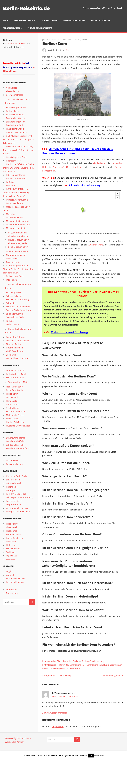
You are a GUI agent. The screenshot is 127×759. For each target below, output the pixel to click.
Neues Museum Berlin (18, 239)
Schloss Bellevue (14, 296)
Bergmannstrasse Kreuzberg (57, 675)
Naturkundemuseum (16, 255)
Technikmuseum (14, 324)
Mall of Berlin (12, 460)
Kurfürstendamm (14, 203)
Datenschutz (12, 593)
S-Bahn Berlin (12, 408)
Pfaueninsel (11, 279)
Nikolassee (11, 541)
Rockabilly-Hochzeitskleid (18, 358)
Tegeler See (11, 555)
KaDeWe (10, 182)
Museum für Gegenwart (17, 221)
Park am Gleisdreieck (16, 493)
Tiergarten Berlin (14, 501)
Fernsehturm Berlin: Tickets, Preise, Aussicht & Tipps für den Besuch (18, 150)
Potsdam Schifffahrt (15, 441)
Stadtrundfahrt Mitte (18, 382)
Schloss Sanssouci (14, 444)
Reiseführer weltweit (16, 578)
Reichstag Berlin (13, 292)
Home (5, 21)
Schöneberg (12, 303)
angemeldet (58, 726)
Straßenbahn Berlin (15, 411)
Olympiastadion (13, 262)
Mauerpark (11, 490)
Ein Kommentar (65, 39)
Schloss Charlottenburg (17, 299)
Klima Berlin (12, 401)
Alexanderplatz (95, 244)
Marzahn (10, 214)
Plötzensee (11, 545)
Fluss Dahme (12, 523)
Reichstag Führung (100, 21)
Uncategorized (81, 39)
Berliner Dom (12, 111)
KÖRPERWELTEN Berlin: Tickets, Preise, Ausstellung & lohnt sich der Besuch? (17, 193)
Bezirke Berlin (12, 397)
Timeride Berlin (13, 344)
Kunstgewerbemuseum (17, 199)
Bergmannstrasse (14, 94)
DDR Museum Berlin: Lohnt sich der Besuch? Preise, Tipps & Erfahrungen (18, 139)
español (10, 575)
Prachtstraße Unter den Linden (68, 167)
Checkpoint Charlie (15, 128)
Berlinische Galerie (15, 114)
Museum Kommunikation (18, 224)
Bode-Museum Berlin (18, 246)
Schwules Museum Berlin (18, 306)
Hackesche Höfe (13, 160)
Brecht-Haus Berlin (15, 125)
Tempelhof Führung (15, 337)
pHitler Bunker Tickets (39, 28)
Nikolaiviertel (99, 163)
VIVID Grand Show (14, 351)
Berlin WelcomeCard (25, 21)
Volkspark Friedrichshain (18, 511)
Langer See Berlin (14, 538)
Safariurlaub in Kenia (16, 43)
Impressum (11, 589)
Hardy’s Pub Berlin (15, 422)
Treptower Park (13, 504)
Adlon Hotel (11, 87)
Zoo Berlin (11, 354)
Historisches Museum (16, 132)
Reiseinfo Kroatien (15, 582)
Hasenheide (12, 486)
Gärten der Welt (13, 483)
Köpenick (10, 185)
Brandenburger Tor (112, 675)
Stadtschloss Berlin (15, 317)
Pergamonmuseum (12, 28)
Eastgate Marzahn (14, 464)
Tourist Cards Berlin (15, 370)
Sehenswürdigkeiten (16, 437)
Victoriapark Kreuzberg (17, 508)
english (9, 571)
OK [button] (91, 755)
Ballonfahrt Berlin (14, 390)
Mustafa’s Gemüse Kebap (18, 425)
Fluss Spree (11, 530)
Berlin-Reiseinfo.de (28, 8)
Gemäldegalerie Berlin (16, 157)
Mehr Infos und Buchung (69, 332)
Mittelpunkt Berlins (15, 415)
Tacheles (10, 320)
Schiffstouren (49, 21)
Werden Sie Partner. (14, 742)
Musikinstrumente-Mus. (17, 251)
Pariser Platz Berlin (15, 276)
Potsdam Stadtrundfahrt (18, 448)
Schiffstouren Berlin (15, 377)
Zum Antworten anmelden (54, 712)
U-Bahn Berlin (12, 404)
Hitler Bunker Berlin (15, 175)
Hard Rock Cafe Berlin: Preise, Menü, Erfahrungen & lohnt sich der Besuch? (18, 168)
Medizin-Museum (14, 217)
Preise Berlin (12, 393)
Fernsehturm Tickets (74, 21)
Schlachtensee (13, 548)
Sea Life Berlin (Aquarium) (18, 310)
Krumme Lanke (13, 534)
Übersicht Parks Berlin (16, 476)
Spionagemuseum (14, 313)
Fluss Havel (11, 527)
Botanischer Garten (15, 118)
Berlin (68, 50)
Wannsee (10, 559)
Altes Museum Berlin (18, 236)
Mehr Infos (99, 755)
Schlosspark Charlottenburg (19, 497)
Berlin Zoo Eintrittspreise (71, 664)
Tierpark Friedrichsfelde (17, 340)
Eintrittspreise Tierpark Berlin (65, 668)
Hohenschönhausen (16, 178)
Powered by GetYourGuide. (18, 738)
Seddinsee (11, 552)
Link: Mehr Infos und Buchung (84, 185)
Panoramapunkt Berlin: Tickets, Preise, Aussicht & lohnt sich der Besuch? (18, 269)
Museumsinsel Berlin (16, 228)
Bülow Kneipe (12, 418)
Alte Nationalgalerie (17, 243)
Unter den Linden (14, 347)
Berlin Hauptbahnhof (16, 107)
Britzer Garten (13, 479)
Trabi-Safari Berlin (14, 386)
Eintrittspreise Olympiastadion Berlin (60, 661)
